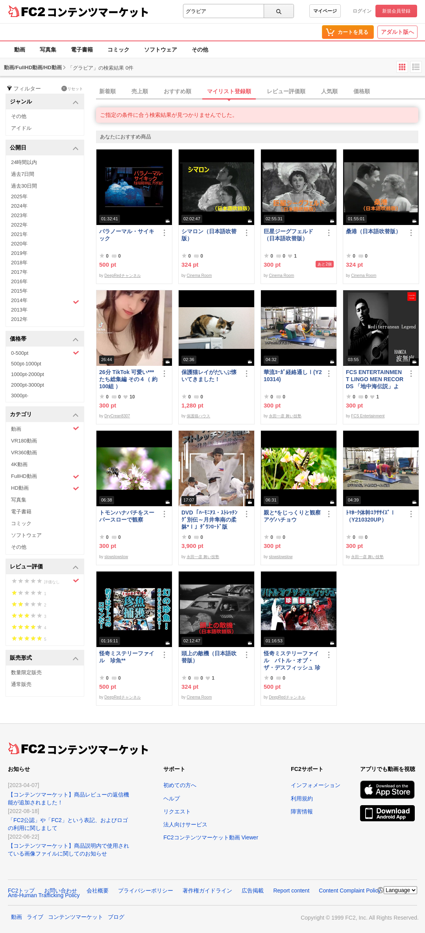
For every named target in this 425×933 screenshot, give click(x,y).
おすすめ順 (177, 91)
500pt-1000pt (26, 364)
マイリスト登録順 (229, 91)
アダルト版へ (397, 32)
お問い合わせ (60, 890)
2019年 (19, 253)
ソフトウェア (160, 49)
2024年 (19, 206)
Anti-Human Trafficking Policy (44, 895)
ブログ (116, 917)
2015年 (19, 291)
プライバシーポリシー (145, 890)
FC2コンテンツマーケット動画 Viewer (210, 837)
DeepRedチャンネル (122, 275)
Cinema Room (199, 275)
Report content (291, 890)
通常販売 (21, 684)
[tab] (260, 92)
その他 (200, 49)
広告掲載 (253, 890)
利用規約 (302, 798)
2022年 (19, 225)
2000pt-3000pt (27, 385)
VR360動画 (24, 452)
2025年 (19, 196)
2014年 (45, 301)
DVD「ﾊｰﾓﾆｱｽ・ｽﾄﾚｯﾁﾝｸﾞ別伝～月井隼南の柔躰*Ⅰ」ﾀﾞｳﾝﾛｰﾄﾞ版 (209, 519)
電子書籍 (82, 49)
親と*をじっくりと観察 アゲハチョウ (293, 516)
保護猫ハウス (198, 416)
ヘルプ (171, 798)
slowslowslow (116, 557)
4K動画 (19, 464)
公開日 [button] (44, 148)
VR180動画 (24, 441)
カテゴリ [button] (44, 415)
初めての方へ (179, 785)
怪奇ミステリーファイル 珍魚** (126, 657)
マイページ (325, 11)
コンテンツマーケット (98, 11)
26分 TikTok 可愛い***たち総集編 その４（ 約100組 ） (128, 379)
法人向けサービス (185, 824)
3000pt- (19, 395)
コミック (118, 49)
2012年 (19, 319)
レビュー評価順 (286, 91)
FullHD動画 (45, 476)
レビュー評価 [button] (44, 567)
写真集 (48, 49)
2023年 (19, 215)
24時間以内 (24, 162)
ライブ (35, 917)
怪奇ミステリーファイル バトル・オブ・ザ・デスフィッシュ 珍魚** (292, 660)
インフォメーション (315, 785)
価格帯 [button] (44, 339)
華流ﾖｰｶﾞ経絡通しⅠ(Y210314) (293, 375)
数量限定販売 (26, 672)
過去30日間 (24, 186)
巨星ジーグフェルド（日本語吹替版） (288, 235)
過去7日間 (22, 174)
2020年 (19, 244)
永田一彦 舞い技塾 (285, 416)
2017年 (19, 272)
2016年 (19, 281)
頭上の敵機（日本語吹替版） (209, 657)
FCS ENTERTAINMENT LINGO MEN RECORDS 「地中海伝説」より (374, 379)
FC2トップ (21, 890)
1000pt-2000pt (27, 374)
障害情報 (302, 811)
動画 (19, 49)
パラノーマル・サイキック (126, 235)
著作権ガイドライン (207, 890)
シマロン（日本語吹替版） (209, 235)
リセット (72, 88)
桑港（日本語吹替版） (373, 231)
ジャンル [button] (44, 102)
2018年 (19, 263)
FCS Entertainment (367, 416)
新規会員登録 (396, 11)
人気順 (329, 91)
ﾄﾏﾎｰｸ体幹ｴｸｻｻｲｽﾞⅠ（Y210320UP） (370, 516)
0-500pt (45, 353)
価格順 (361, 91)
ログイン (362, 11)
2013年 (19, 310)
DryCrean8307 (117, 416)
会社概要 (98, 890)
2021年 (19, 234)
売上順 (139, 91)
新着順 (107, 91)
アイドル (21, 128)
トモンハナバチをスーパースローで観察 (126, 516)
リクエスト (177, 811)
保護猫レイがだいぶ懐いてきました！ (209, 375)
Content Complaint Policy (350, 890)
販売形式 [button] (44, 658)
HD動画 (45, 488)
